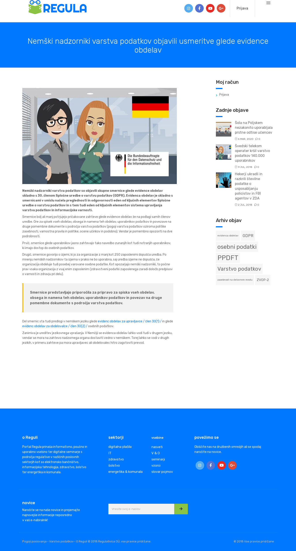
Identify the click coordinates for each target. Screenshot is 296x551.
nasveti (157, 447)
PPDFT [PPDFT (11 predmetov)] (227, 258)
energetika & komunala (125, 472)
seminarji (158, 459)
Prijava (242, 8)
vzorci (155, 465)
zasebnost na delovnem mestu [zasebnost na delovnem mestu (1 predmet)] (235, 279)
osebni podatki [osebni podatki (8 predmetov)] (236, 246)
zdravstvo (116, 459)
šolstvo (114, 465)
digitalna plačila (120, 447)
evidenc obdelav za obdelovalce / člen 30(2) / (54, 326)
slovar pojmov (162, 472)
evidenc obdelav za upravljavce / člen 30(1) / (130, 321)
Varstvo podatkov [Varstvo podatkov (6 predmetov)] (239, 269)
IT (109, 453)
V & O (155, 453)
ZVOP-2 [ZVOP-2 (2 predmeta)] (263, 280)
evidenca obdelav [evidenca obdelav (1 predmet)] (227, 235)
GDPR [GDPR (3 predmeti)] (248, 235)
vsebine (157, 438)
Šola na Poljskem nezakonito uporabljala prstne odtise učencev (254, 128)
